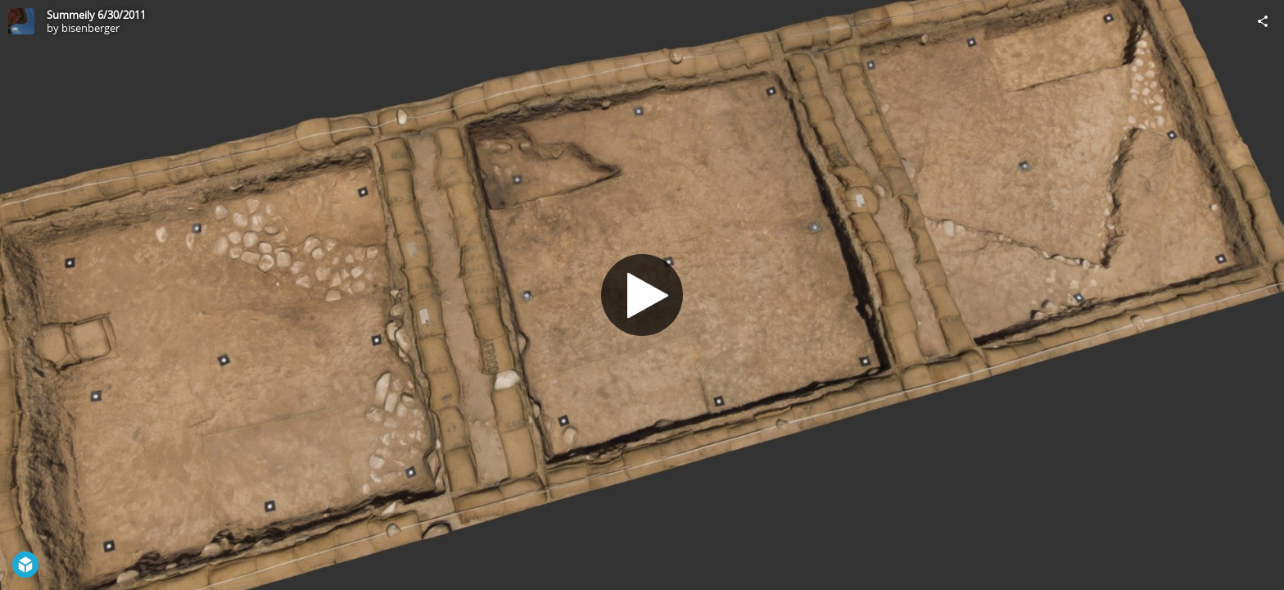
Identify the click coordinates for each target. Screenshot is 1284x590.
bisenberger (90, 27)
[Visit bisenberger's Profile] (21, 21)
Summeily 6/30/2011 (96, 14)
